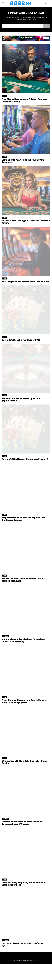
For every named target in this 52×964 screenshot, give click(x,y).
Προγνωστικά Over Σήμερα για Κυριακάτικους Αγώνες (23, 944)
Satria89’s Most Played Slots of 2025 (21, 340)
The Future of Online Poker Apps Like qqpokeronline (21, 399)
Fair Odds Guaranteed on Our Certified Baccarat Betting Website (22, 822)
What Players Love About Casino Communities (25, 281)
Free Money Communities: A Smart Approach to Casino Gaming (25, 100)
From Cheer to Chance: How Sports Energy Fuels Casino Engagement (24, 701)
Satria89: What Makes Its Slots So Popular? (25, 459)
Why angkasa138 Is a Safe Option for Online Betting (25, 762)
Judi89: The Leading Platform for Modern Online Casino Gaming (23, 640)
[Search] (46, 26)
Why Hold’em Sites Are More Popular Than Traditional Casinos (23, 518)
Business (5, 636)
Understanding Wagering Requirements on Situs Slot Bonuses (24, 883)
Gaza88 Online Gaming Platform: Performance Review (26, 221)
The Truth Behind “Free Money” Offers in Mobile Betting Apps (22, 579)
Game (4, 96)
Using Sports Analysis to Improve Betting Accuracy (23, 161)
